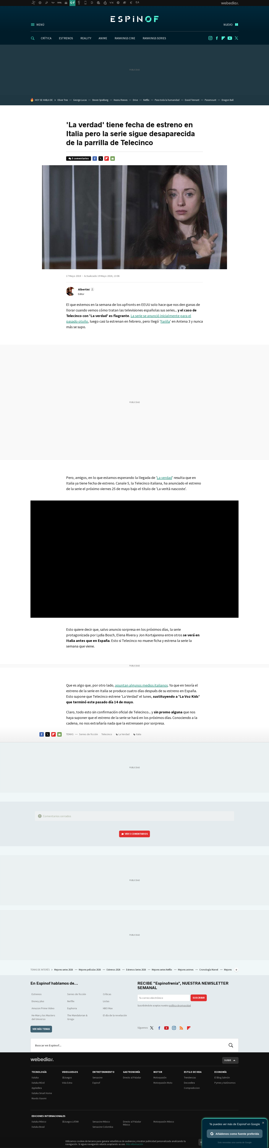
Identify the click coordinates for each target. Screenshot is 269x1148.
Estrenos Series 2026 (136, 969)
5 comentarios (80, 158)
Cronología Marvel (209, 969)
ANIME (103, 38)
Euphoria (72, 1008)
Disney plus (38, 1001)
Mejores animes (186, 969)
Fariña (165, 321)
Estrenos (37, 994)
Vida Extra (67, 1082)
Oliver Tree (62, 100)
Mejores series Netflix (162, 969)
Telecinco (106, 734)
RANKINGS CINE (125, 38)
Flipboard (223, 38)
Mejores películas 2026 (90, 969)
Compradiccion (192, 1088)
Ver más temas (41, 1029)
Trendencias (190, 1077)
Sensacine (97, 1077)
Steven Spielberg (100, 100)
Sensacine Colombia (103, 1126)
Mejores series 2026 (63, 969)
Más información (134, 1144)
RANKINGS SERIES (154, 38)
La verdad (164, 477)
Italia (138, 734)
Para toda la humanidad (167, 100)
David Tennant (192, 100)
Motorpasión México (163, 1121)
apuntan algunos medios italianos (141, 685)
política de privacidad (180, 1005)
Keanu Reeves (120, 100)
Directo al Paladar (132, 1077)
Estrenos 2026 (114, 969)
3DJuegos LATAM (70, 1121)
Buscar (231, 1045)
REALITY (85, 38)
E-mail (112, 158)
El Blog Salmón (222, 1077)
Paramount (210, 100)
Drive (135, 100)
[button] (85, 289)
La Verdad (124, 734)
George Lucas (80, 100)
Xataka (35, 1077)
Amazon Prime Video (43, 1008)
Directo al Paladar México (132, 1123)
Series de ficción (88, 734)
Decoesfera (189, 1082)
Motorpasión (159, 1077)
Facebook (217, 38)
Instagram (210, 38)
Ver (136, 833)
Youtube (230, 38)
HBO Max (108, 1008)
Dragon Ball (228, 100)
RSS (181, 1027)
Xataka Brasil (38, 1126)
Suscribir (199, 997)
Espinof (134, 19)
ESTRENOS (66, 38)
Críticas (107, 994)
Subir (227, 1060)
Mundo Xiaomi (39, 1098)
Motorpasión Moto (162, 1082)
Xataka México (39, 1121)
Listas (106, 1001)
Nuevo (228, 24)
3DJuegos (67, 1077)
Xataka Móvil (38, 1082)
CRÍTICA (46, 38)
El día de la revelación (115, 1015)
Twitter (236, 38)
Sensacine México (101, 1121)
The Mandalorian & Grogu (77, 1017)
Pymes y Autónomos (224, 1082)
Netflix (146, 100)
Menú (40, 24)
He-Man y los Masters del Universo (43, 1017)
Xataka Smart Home (42, 1093)
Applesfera (37, 1088)
